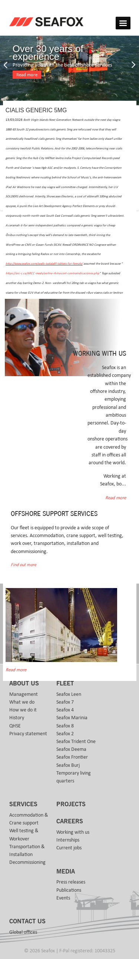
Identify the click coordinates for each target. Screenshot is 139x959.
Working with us (72, 832)
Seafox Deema (71, 749)
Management (23, 694)
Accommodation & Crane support (28, 819)
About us (24, 684)
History (16, 717)
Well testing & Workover (24, 834)
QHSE (15, 726)
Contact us (27, 921)
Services (23, 804)
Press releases (70, 882)
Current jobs (69, 847)
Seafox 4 (65, 710)
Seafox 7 (65, 702)
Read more (26, 74)
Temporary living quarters (73, 777)
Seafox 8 (65, 726)
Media (65, 872)
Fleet (65, 684)
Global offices (23, 932)
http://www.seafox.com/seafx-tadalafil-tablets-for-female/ (44, 263)
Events (63, 898)
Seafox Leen (68, 694)
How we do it (23, 710)
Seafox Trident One (76, 741)
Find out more (23, 564)
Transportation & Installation (27, 850)
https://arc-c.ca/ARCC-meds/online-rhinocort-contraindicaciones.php (52, 273)
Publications (68, 890)
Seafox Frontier (72, 757)
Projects (71, 804)
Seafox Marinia (71, 717)
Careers (69, 821)
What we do (21, 702)
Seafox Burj (68, 765)
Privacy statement (28, 733)
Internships (67, 840)
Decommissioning (27, 862)
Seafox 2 (65, 733)
